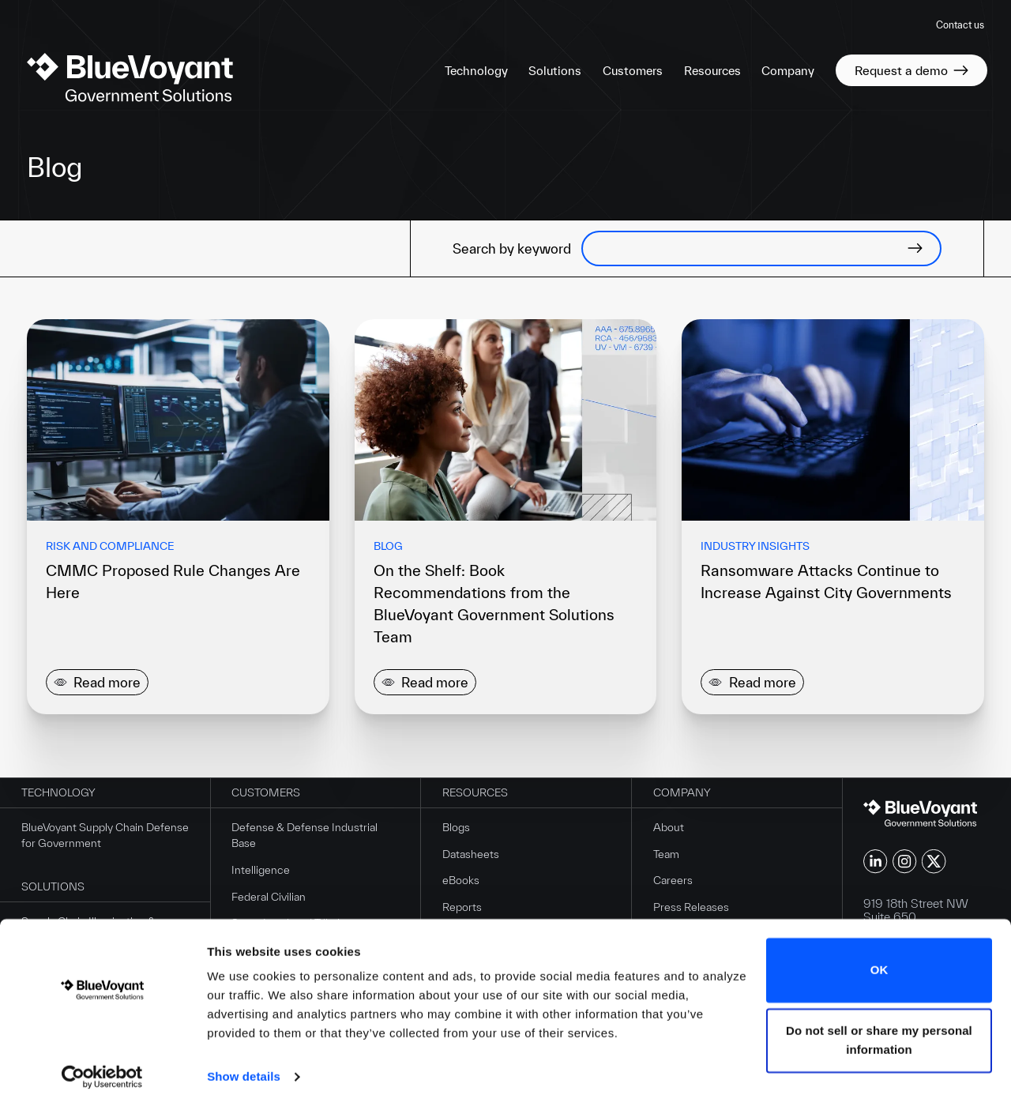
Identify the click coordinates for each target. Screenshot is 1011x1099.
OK (879, 961)
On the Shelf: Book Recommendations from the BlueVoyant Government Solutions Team (494, 603)
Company (787, 70)
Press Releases (691, 908)
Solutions (554, 70)
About (668, 828)
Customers (633, 70)
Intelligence (260, 871)
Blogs (456, 828)
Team (666, 855)
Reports (462, 908)
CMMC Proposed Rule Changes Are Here (173, 581)
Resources (712, 70)
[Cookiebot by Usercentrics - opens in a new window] (102, 1068)
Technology (476, 70)
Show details (243, 1068)
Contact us (960, 24)
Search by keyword (512, 248)
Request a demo (911, 70)
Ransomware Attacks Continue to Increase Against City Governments (826, 581)
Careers (673, 881)
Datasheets (470, 855)
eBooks (460, 881)
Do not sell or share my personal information (879, 1031)
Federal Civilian (268, 897)
